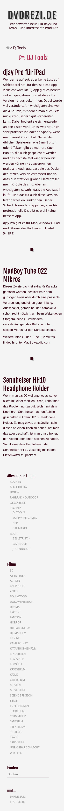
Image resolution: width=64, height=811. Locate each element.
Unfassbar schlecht (24, 747)
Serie (13, 700)
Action (15, 581)
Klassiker (17, 659)
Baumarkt (20, 528)
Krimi (14, 674)
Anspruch (17, 586)
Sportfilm (17, 711)
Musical (16, 685)
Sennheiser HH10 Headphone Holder (26, 384)
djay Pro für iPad (24, 72)
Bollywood (18, 596)
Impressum (18, 796)
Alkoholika (18, 487)
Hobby (14, 492)
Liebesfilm (17, 680)
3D (11, 570)
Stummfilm (18, 716)
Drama (15, 607)
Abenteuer (17, 576)
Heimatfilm (18, 633)
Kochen (15, 482)
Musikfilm (17, 690)
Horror (15, 622)
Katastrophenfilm (23, 648)
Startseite (17, 802)
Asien (14, 591)
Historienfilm (20, 628)
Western (16, 753)
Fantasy (15, 617)
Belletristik (21, 538)
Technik (15, 508)
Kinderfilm (18, 654)
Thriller (16, 732)
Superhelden (19, 706)
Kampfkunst (19, 643)
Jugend (15, 638)
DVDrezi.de (32, 15)
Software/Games (25, 518)
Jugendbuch (22, 549)
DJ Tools (19, 512)
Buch (13, 534)
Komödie (16, 664)
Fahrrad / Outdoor (24, 497)
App (15, 523)
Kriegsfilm (17, 669)
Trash (14, 737)
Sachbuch (20, 544)
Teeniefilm (17, 727)
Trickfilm (17, 742)
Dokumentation (21, 602)
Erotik (14, 612)
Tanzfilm (16, 721)
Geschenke (17, 502)
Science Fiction (21, 695)
